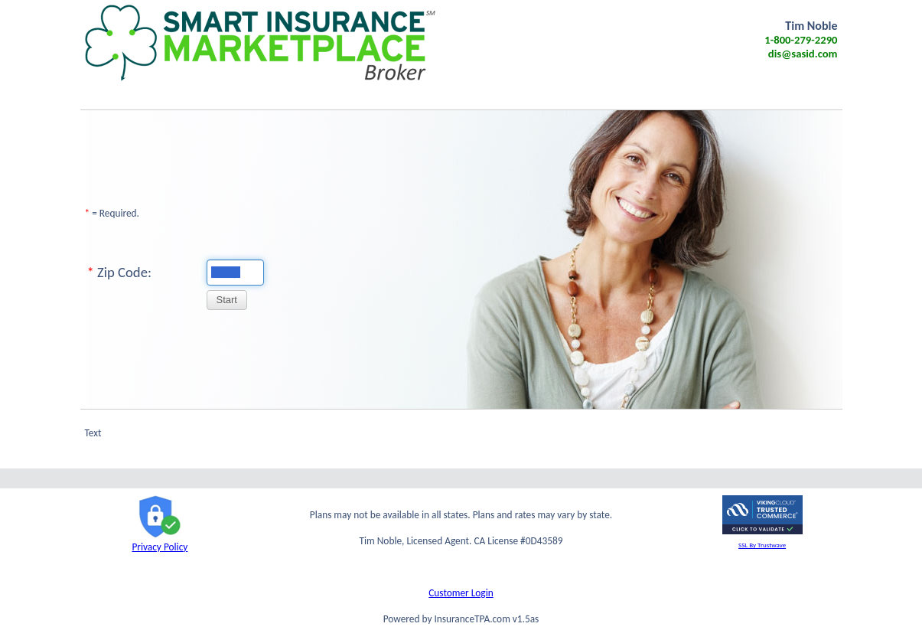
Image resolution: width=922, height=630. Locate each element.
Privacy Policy (159, 540)
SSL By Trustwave (762, 544)
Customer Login (460, 592)
